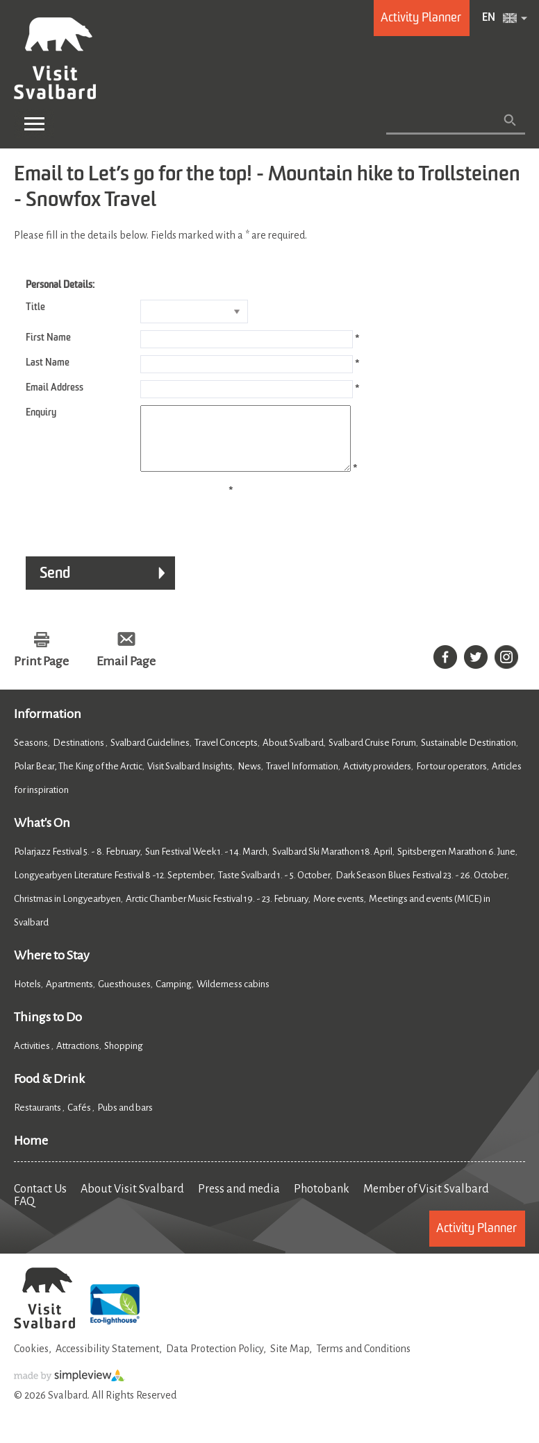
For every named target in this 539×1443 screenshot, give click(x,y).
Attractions (77, 1058)
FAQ (24, 1214)
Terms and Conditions (363, 1361)
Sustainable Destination (468, 755)
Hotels (27, 996)
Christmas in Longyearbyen (67, 911)
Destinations (79, 755)
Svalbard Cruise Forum (372, 755)
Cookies (31, 1361)
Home (31, 1153)
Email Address (54, 388)
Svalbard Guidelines (150, 755)
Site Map (289, 1361)
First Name (48, 338)
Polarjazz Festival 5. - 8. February (77, 864)
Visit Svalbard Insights (190, 779)
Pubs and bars (125, 1120)
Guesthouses (124, 996)
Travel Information (302, 779)
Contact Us (40, 1201)
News (249, 779)
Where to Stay (52, 968)
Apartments (69, 996)
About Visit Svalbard (132, 1201)
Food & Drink (49, 1091)
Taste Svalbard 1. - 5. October (274, 887)
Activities (32, 1058)
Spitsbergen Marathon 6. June (456, 864)
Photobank (321, 1201)
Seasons (31, 755)
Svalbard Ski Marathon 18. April (332, 864)
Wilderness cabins (233, 996)
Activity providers (377, 779)
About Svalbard (293, 755)
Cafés (79, 1120)
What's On (42, 835)
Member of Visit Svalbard (426, 1201)
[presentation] (119, 523)
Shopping (124, 1058)
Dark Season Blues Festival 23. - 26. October (421, 887)
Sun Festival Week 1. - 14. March (206, 864)
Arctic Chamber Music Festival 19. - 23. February (217, 911)
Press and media (239, 1201)
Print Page (41, 674)
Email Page (126, 674)
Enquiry (41, 413)
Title (35, 307)
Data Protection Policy (214, 1361)
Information (47, 726)
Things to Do (48, 1029)
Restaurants (38, 1120)
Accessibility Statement (107, 1361)
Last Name (47, 363)
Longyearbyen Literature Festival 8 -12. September (113, 887)
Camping (174, 996)
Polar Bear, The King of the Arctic (78, 779)
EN (488, 18)
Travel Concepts (226, 755)
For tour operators (451, 779)
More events (338, 911)
